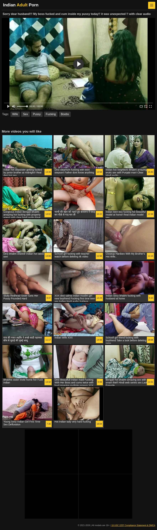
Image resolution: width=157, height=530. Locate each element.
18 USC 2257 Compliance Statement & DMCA (133, 525)
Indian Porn (20, 4)
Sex (25, 114)
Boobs (65, 114)
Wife (15, 114)
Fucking (51, 114)
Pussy (37, 114)
